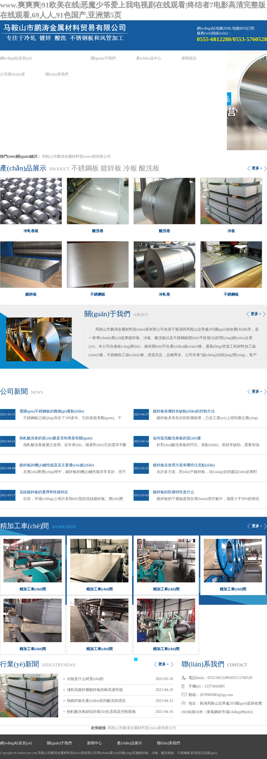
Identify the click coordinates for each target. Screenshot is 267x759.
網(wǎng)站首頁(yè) (16, 58)
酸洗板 (149, 168)
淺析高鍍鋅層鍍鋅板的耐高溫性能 (95, 690)
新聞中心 (94, 743)
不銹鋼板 (85, 168)
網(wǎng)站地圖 (210, 28)
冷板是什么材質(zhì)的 (85, 679)
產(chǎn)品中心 (148, 58)
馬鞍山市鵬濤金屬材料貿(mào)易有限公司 (76, 156)
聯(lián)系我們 (56, 74)
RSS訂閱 (247, 28)
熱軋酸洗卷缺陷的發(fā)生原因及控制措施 (101, 712)
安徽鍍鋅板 (140, 753)
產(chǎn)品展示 (129, 743)
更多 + (257, 168)
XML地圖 (231, 28)
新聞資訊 (189, 58)
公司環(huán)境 (12, 74)
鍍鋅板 (111, 168)
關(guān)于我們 (103, 58)
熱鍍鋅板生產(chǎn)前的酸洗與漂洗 (96, 701)
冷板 (130, 168)
